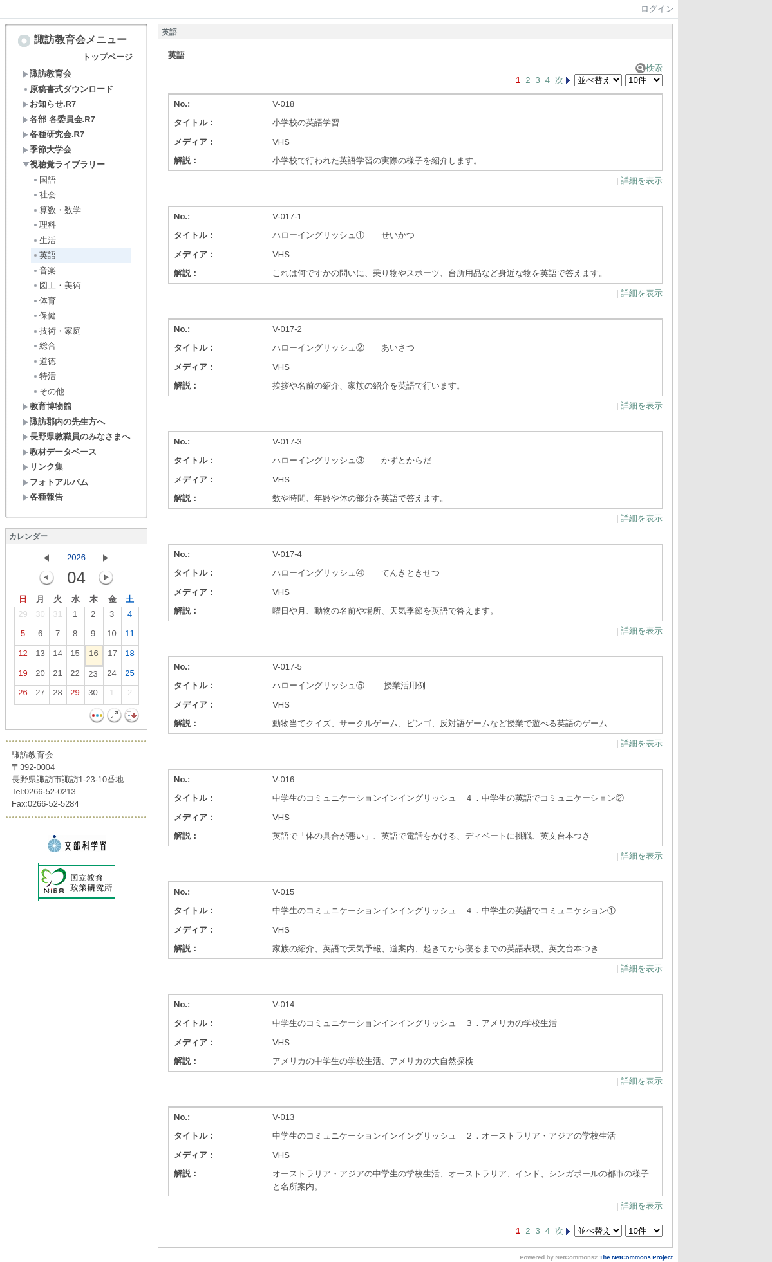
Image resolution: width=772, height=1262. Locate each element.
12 (22, 656)
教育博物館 (47, 406)
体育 (44, 301)
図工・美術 (56, 285)
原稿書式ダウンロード (68, 89)
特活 (44, 376)
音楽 (44, 270)
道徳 (44, 361)
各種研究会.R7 (53, 134)
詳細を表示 (642, 180)
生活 (44, 240)
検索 (649, 68)
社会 (44, 194)
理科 (44, 225)
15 (74, 656)
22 (74, 676)
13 (39, 656)
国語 (44, 180)
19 (22, 676)
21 (57, 676)
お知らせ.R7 (49, 104)
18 (129, 656)
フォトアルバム (55, 482)
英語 (44, 255)
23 (92, 676)
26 (22, 695)
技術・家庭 (56, 331)
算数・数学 (56, 210)
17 (112, 656)
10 (111, 636)
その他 (48, 391)
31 (57, 617)
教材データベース (60, 452)
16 (93, 656)
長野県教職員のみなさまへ (76, 436)
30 (39, 617)
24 (111, 676)
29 (22, 617)
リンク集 (43, 466)
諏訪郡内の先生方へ (64, 421)
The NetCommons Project (636, 1257)
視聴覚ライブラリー (64, 164)
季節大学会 (47, 149)
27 (39, 695)
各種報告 (43, 497)
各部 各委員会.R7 (59, 119)
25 (129, 676)
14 (57, 656)
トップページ (107, 57)
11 (129, 636)
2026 (76, 557)
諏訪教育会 (47, 73)
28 (57, 695)
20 (39, 676)
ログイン (657, 9)
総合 (44, 346)
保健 (44, 315)
